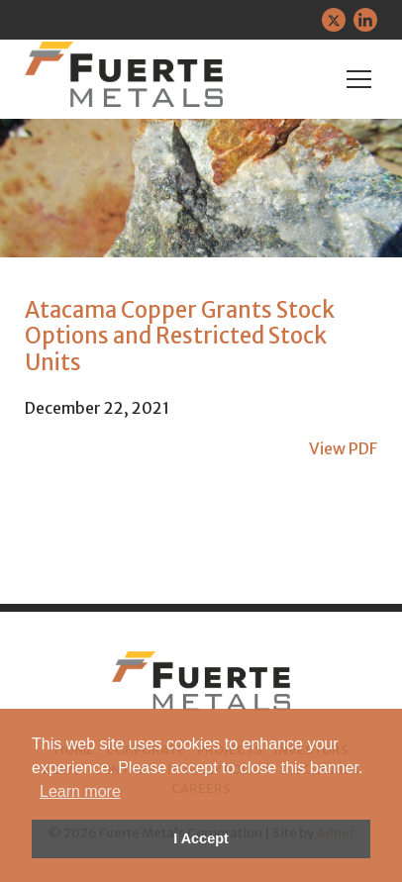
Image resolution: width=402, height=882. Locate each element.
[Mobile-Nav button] (359, 79)
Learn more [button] (80, 791)
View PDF (343, 448)
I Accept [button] (200, 838)
